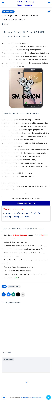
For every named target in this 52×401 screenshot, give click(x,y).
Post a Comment (8, 360)
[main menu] (3, 3)
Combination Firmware (8, 12)
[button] (9, 294)
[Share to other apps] (23, 294)
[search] (49, 3)
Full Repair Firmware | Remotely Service (25, 3)
